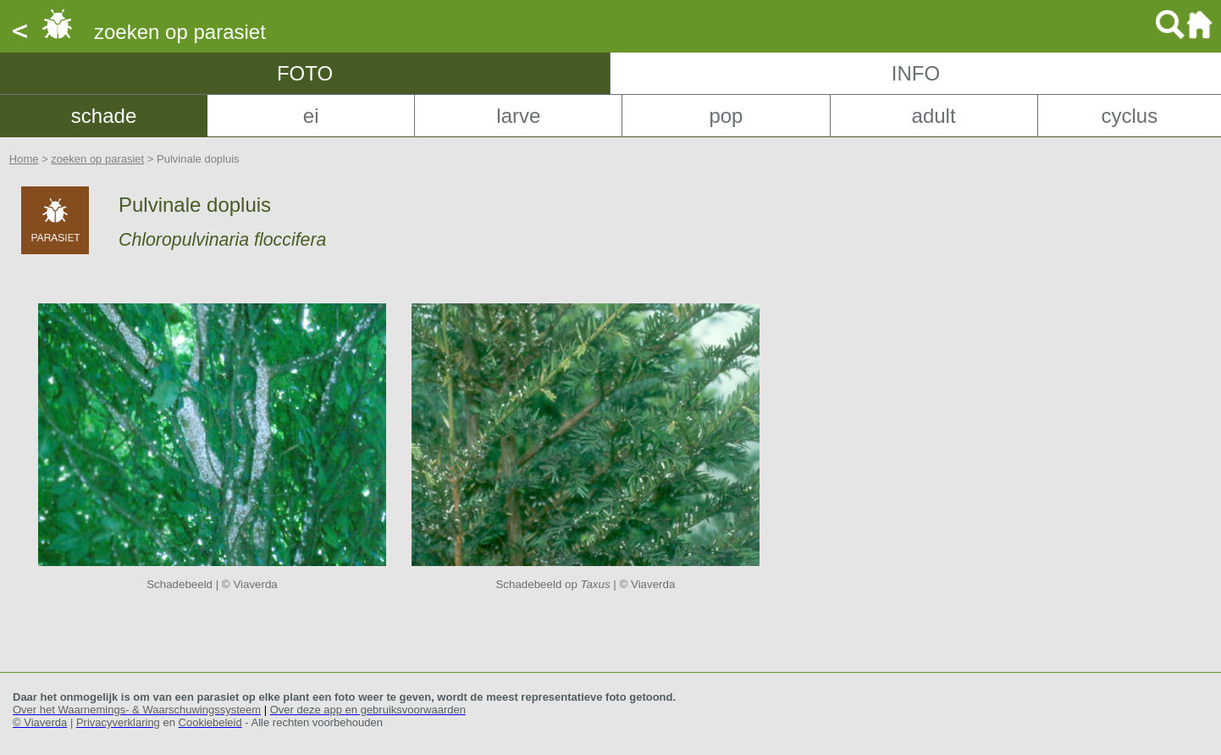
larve (518, 115)
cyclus (1129, 115)
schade (103, 115)
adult (934, 115)
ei (311, 115)
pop (726, 115)
